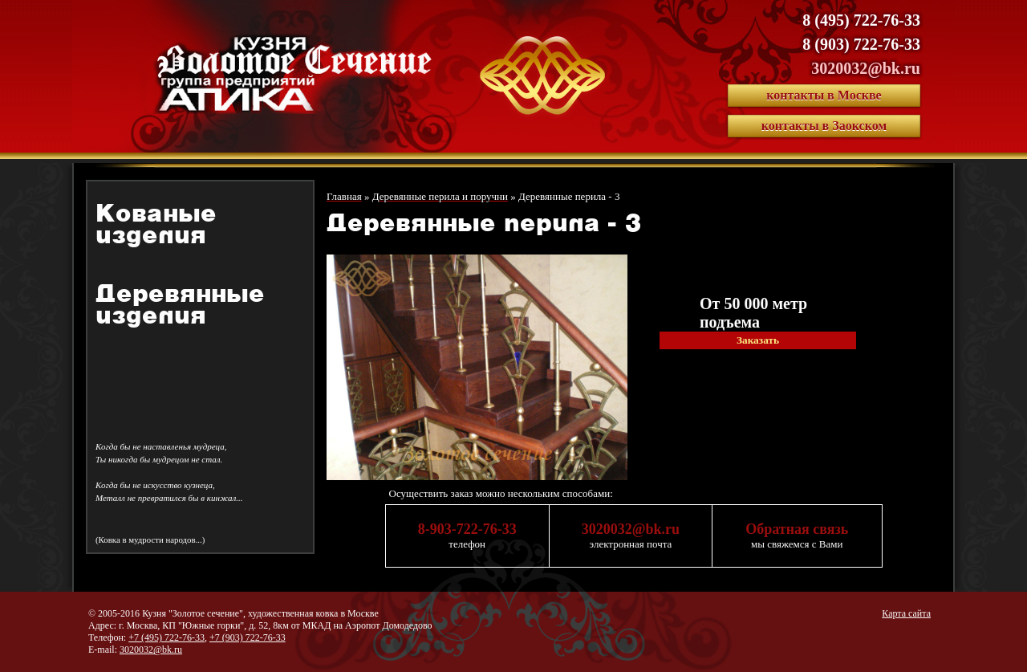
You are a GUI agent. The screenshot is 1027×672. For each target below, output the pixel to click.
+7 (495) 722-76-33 (166, 637)
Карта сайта (906, 613)
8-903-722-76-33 (467, 529)
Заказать (758, 340)
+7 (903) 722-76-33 (247, 637)
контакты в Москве (823, 95)
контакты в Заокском (824, 125)
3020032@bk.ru (865, 68)
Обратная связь (796, 529)
